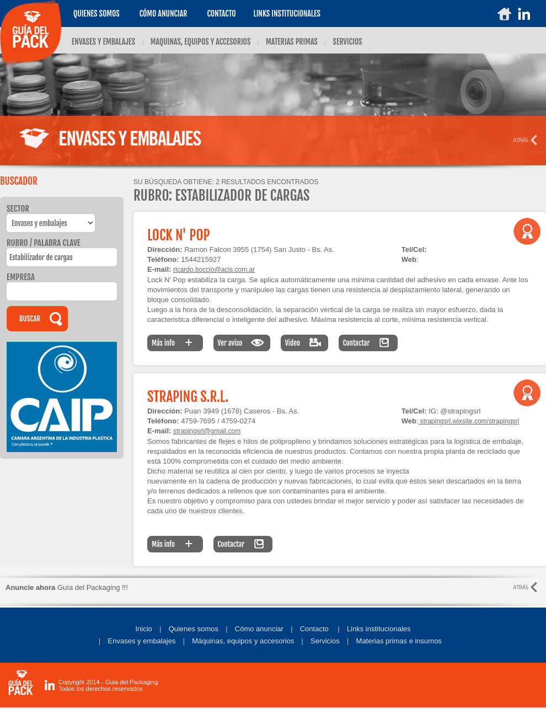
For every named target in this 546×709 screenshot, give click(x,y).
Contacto (221, 13)
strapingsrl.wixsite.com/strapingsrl (469, 421)
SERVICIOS (347, 41)
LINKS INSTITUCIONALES (287, 13)
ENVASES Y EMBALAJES (103, 41)
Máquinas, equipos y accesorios (243, 641)
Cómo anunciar (164, 13)
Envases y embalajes (142, 641)
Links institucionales (379, 629)
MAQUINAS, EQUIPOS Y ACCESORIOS (201, 41)
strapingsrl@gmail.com (206, 431)
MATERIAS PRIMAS (292, 41)
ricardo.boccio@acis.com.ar (214, 269)
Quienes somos (96, 13)
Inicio (143, 629)
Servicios (325, 641)
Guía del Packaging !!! (67, 587)
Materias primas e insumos (399, 641)
